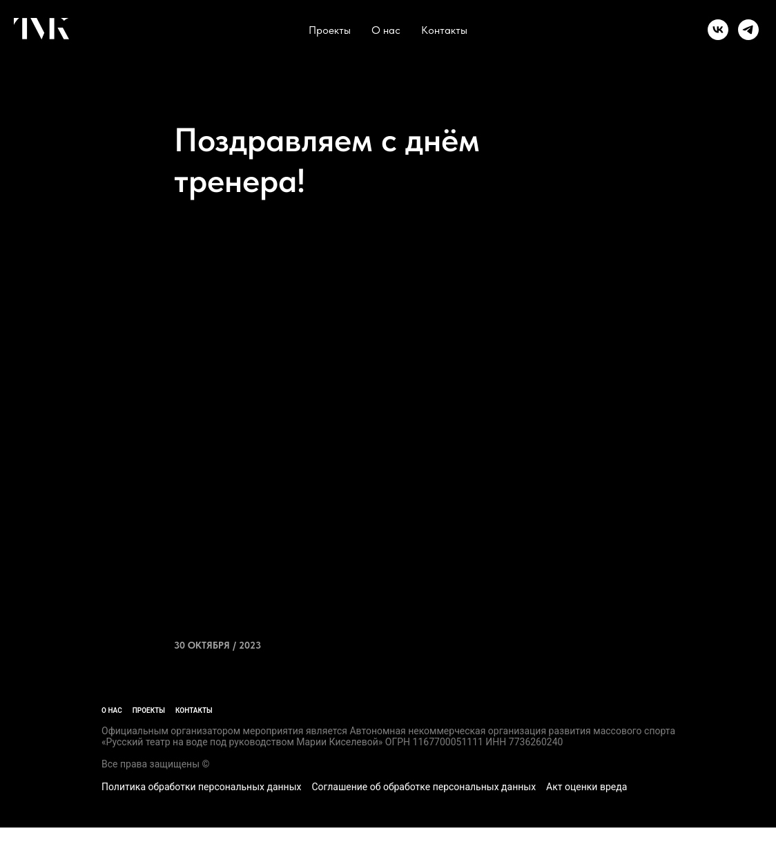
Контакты (444, 30)
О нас (385, 30)
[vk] (718, 29)
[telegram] (748, 29)
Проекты (330, 30)
